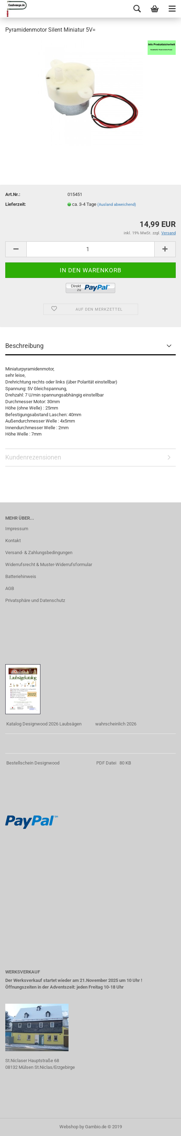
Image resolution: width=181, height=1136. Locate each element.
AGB (9, 588)
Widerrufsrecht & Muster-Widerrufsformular (48, 564)
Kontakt (13, 540)
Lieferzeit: (15, 204)
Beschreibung (24, 345)
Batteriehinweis (20, 576)
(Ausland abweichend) (116, 204)
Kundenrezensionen (33, 457)
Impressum (16, 528)
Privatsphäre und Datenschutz (35, 600)
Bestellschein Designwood (32, 763)
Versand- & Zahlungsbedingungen (38, 552)
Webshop (68, 1126)
